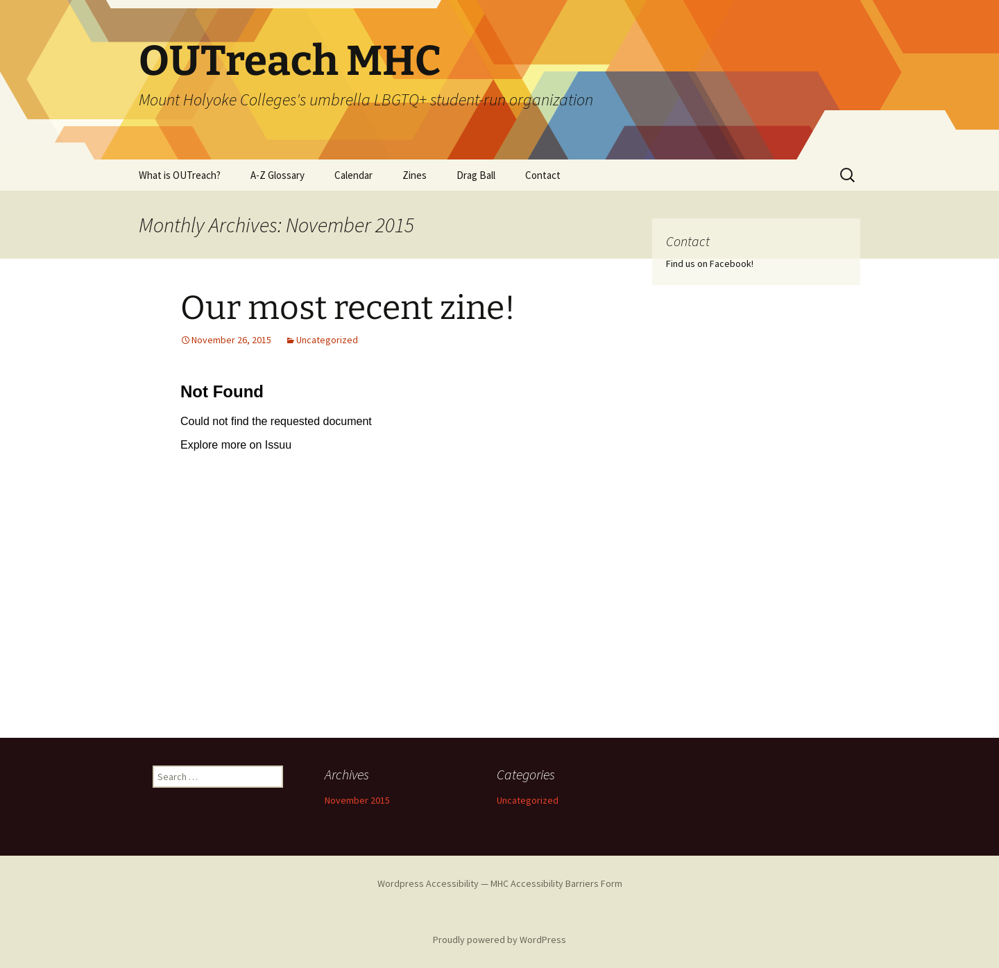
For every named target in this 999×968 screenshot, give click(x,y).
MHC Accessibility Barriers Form (556, 883)
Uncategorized (327, 340)
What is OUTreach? (180, 175)
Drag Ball (475, 175)
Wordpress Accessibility (428, 883)
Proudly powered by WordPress (499, 939)
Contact (543, 175)
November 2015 (357, 800)
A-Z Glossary (277, 175)
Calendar (353, 175)
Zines (414, 175)
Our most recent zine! (347, 308)
